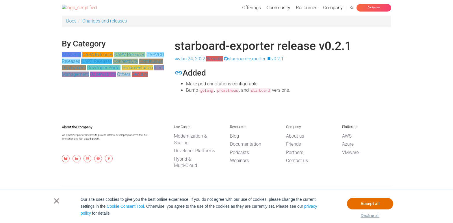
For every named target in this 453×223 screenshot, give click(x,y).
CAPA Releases (97, 54)
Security (140, 74)
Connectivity (125, 61)
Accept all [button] (370, 203)
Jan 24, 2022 (189, 58)
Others (124, 74)
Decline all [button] (370, 215)
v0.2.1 (275, 58)
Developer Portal (103, 67)
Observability (103, 74)
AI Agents (71, 54)
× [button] (55, 200)
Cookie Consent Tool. (126, 206)
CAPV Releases (129, 54)
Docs (71, 21)
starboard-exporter (245, 58)
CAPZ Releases (96, 61)
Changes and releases (104, 21)
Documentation (137, 67)
